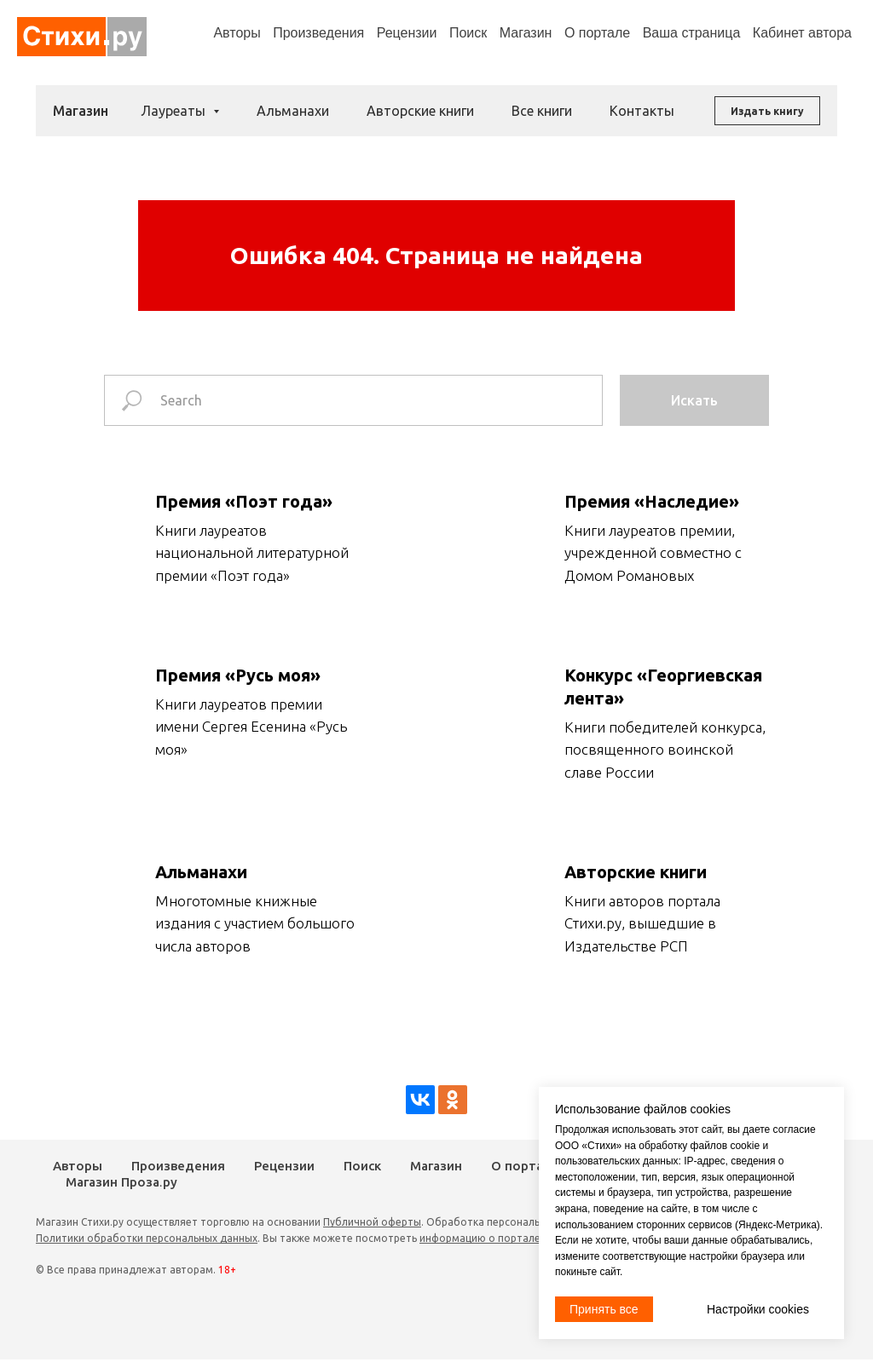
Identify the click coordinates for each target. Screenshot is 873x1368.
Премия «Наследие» (651, 501)
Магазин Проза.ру (121, 1182)
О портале (524, 1166)
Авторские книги (420, 110)
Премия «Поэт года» (243, 501)
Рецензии (407, 33)
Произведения (318, 33)
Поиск (468, 33)
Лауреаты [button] (175, 110)
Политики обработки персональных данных (146, 1238)
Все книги (542, 110)
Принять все (604, 1309)
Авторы (236, 33)
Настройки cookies (758, 1309)
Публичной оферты (372, 1221)
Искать (694, 401)
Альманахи (293, 110)
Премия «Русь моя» (238, 675)
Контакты (642, 110)
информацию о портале (480, 1238)
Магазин (526, 33)
